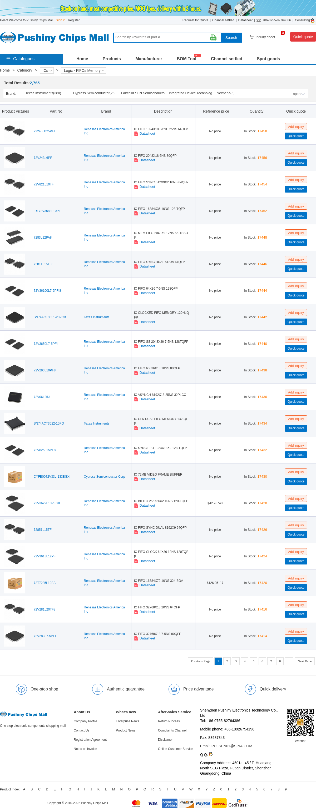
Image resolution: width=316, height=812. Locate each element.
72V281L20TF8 (45, 609)
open (299, 94)
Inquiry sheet (267, 35)
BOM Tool (186, 59)
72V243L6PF (43, 158)
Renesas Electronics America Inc (104, 131)
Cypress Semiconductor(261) (94, 93)
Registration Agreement (90, 740)
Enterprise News (127, 721)
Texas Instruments (96, 317)
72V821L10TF (44, 184)
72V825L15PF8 (45, 450)
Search (231, 38)
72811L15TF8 (43, 264)
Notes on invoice (85, 749)
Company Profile (85, 721)
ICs (47, 70)
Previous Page (200, 661)
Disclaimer (165, 740)
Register (74, 20)
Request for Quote (195, 20)
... (289, 661)
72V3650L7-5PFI (46, 344)
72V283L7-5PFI (45, 636)
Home (82, 59)
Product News (126, 730)
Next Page (305, 661)
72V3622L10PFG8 (47, 503)
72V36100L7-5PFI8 (47, 290)
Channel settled (223, 20)
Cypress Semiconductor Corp (104, 476)
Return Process (169, 721)
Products (112, 59)
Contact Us (81, 730)
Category (24, 70)
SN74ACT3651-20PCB (50, 317)
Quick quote (303, 37)
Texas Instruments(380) (43, 93)
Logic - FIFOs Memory (84, 70)
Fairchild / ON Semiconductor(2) (143, 93)
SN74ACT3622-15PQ (49, 423)
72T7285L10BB (45, 583)
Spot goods (268, 59)
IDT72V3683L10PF (47, 211)
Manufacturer (148, 59)
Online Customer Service (175, 749)
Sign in (61, 20)
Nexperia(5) (226, 93)
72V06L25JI (42, 397)
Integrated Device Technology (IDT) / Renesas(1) (190, 93)
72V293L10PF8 (45, 370)
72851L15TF (43, 530)
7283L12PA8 (43, 237)
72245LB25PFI (44, 131)
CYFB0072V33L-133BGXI (52, 476)
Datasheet (245, 20)
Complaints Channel (172, 730)
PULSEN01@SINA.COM (231, 746)
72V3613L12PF (45, 556)
